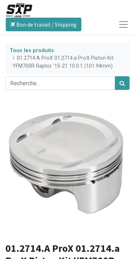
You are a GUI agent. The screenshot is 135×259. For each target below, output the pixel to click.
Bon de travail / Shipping (43, 24)
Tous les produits (32, 50)
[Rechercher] (122, 83)
